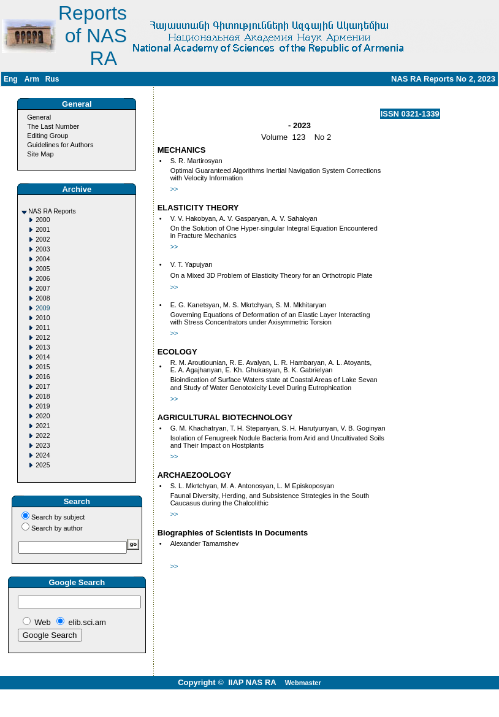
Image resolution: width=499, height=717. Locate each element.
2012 (43, 337)
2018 (43, 396)
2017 (43, 386)
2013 (43, 347)
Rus (52, 79)
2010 (43, 318)
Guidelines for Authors (60, 144)
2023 (43, 445)
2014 (43, 357)
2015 (43, 367)
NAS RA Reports (51, 211)
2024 (43, 455)
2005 (43, 269)
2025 (43, 465)
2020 (43, 416)
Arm (32, 79)
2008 (43, 298)
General (39, 117)
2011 (43, 327)
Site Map (40, 154)
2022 (43, 435)
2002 (43, 239)
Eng (11, 79)
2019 (43, 406)
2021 (43, 426)
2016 (43, 377)
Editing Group (47, 135)
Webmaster (303, 682)
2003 (43, 249)
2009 (43, 308)
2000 (43, 220)
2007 (43, 288)
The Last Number (53, 126)
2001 (43, 229)
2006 (43, 278)
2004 (43, 259)
